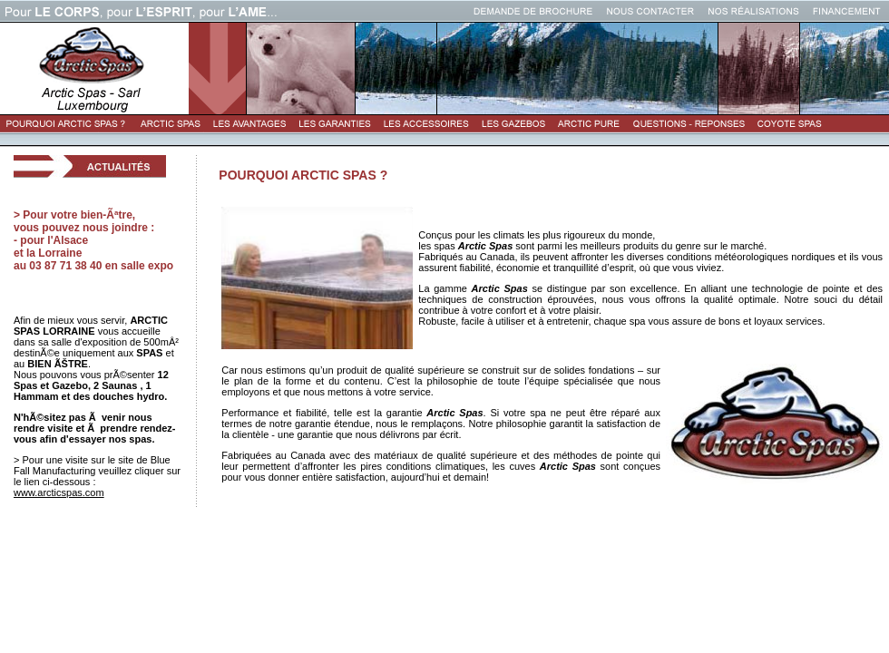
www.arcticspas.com (59, 492)
